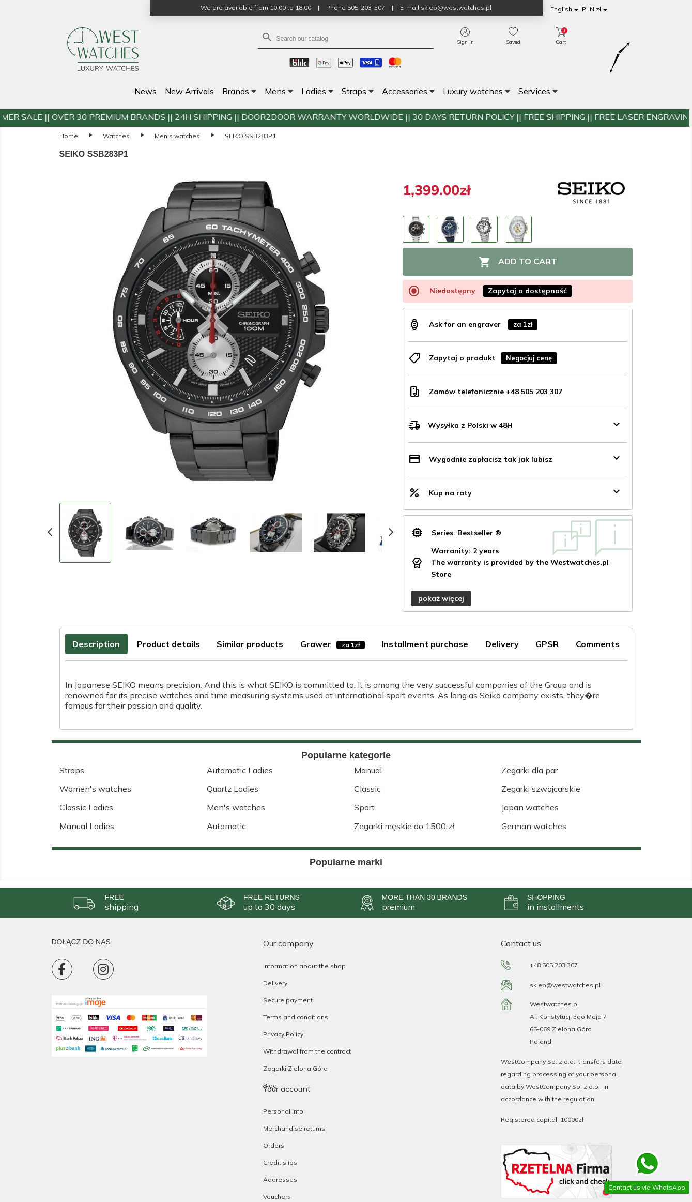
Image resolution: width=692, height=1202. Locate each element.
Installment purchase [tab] (424, 644)
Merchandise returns (294, 1128)
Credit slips (280, 1162)
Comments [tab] (598, 644)
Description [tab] (96, 644)
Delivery (275, 983)
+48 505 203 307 (554, 965)
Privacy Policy (283, 1034)
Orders (273, 1145)
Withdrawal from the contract (307, 1051)
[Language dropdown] (566, 9)
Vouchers (277, 1196)
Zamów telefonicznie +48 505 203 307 (495, 391)
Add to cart (518, 262)
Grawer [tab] (332, 644)
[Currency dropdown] (596, 9)
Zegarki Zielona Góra (295, 1068)
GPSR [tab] (547, 644)
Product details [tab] (168, 644)
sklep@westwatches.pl (565, 985)
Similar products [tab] (250, 644)
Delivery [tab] (502, 644)
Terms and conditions (295, 1017)
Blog (270, 1085)
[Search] (346, 38)
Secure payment (288, 1000)
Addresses (280, 1179)
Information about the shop (304, 966)
